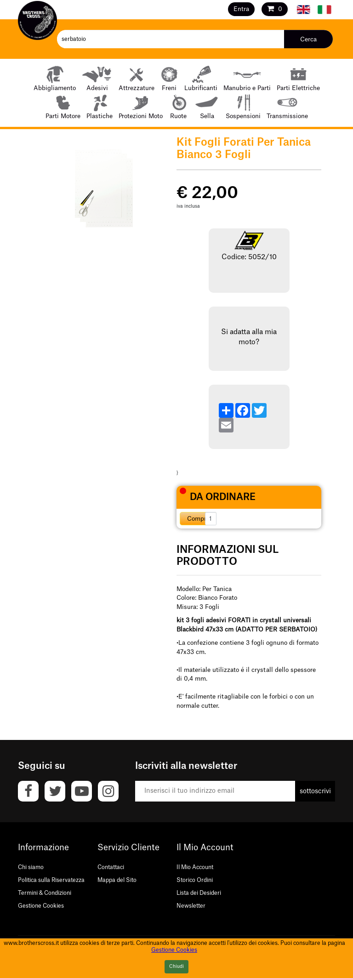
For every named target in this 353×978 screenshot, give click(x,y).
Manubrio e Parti (247, 78)
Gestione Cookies (41, 906)
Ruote (178, 106)
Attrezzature (136, 78)
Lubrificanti (200, 78)
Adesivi (97, 78)
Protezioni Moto (141, 106)
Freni (169, 78)
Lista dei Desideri (198, 893)
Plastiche (99, 106)
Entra (241, 9)
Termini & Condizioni (44, 893)
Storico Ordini (194, 880)
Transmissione (287, 106)
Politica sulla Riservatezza (51, 880)
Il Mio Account (194, 867)
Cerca (308, 39)
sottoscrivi (315, 791)
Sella (207, 106)
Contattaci (110, 867)
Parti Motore (63, 106)
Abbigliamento (55, 78)
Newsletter (190, 906)
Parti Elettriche (298, 78)
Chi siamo (31, 867)
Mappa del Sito (117, 880)
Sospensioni (243, 106)
